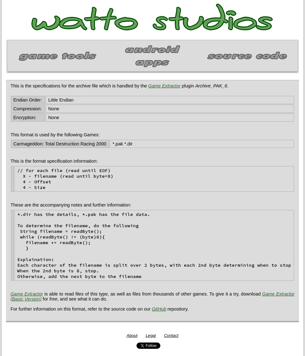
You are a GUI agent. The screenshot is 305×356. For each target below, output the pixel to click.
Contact (171, 335)
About (131, 335)
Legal (151, 335)
